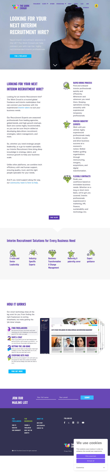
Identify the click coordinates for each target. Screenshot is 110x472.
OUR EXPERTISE (41, 425)
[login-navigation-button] (96, 5)
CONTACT (78, 8)
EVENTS (76, 4)
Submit (87, 397)
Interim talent (24, 108)
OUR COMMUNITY (16, 430)
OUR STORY (40, 423)
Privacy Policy (68, 451)
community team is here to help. (24, 183)
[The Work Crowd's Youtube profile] (83, 423)
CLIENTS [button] (44, 4)
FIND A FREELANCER (21, 56)
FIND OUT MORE (17, 371)
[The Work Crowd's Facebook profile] (64, 423)
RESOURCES (86, 8)
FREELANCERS (36, 4)
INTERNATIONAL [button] (60, 4)
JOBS (87, 4)
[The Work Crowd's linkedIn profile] (73, 423)
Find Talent (54, 217)
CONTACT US (40, 428)
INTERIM (52, 4)
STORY (69, 4)
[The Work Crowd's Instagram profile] (78, 423)
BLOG (82, 4)
